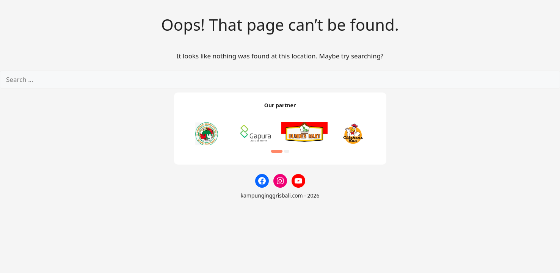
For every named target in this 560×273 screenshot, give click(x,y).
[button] (276, 151)
